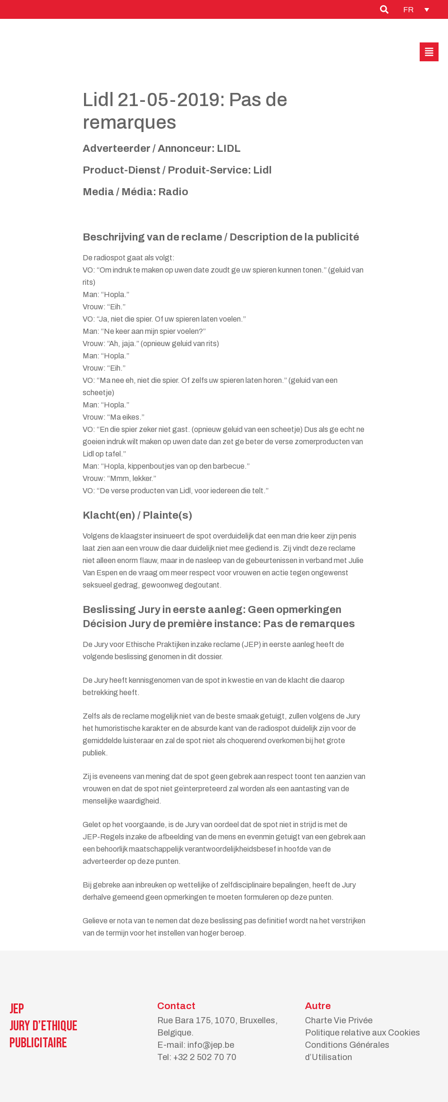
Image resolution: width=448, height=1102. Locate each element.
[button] (429, 51)
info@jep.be (210, 1045)
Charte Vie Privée (338, 1020)
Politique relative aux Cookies (362, 1032)
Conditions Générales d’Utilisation (347, 1051)
